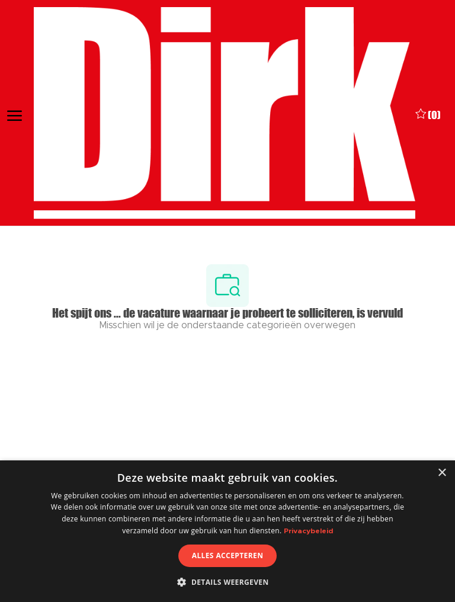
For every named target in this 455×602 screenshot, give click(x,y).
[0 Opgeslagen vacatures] (428, 113)
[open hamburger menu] (14, 113)
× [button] (441, 473)
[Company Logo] (224, 113)
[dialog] (227, 531)
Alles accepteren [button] (228, 555)
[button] (227, 582)
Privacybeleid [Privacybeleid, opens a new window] (308, 530)
